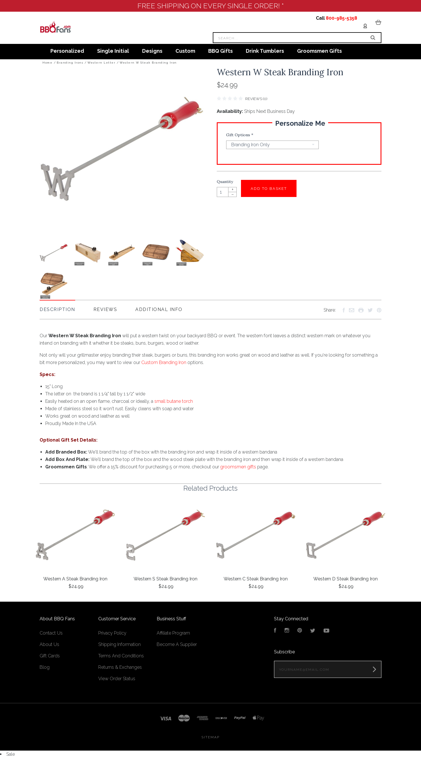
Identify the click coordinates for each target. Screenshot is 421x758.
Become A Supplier (177, 644)
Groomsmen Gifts (319, 51)
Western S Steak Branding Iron (165, 579)
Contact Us (51, 633)
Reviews (105, 309)
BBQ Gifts (220, 51)
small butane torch (173, 401)
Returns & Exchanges (120, 667)
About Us (49, 644)
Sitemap (210, 737)
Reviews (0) (256, 99)
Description (57, 309)
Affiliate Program (173, 633)
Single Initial (113, 51)
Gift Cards (50, 656)
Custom (185, 51)
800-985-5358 (341, 18)
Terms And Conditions (121, 656)
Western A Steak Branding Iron (75, 579)
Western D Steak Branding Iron (345, 579)
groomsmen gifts (238, 467)
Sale (10, 754)
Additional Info (159, 309)
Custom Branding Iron (163, 362)
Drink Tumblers (265, 51)
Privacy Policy (112, 633)
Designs (152, 51)
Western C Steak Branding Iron (256, 579)
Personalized (67, 51)
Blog (45, 667)
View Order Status (116, 678)
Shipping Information (119, 644)
